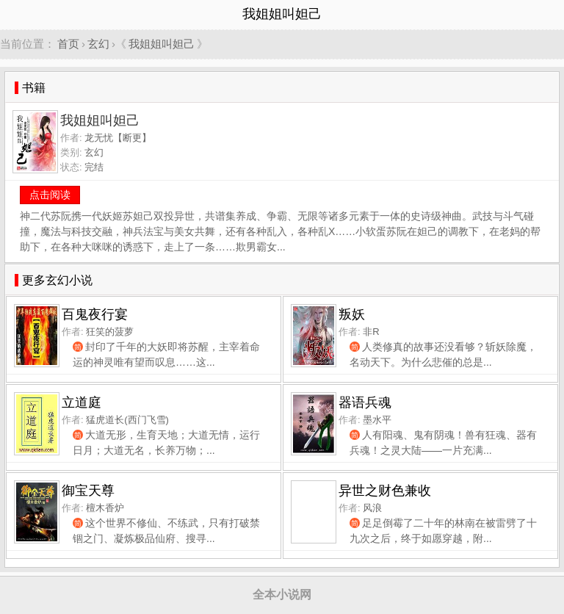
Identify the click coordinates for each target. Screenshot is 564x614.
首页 (68, 43)
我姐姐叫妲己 (162, 43)
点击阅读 (49, 195)
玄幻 (98, 43)
